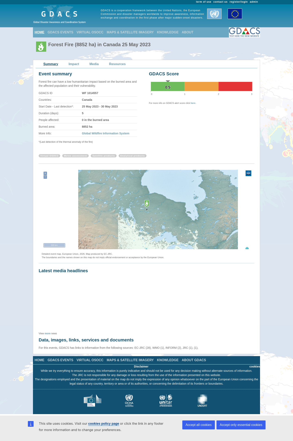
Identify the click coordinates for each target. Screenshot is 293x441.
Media (94, 64)
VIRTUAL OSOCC (90, 32)
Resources (117, 64)
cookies (254, 366)
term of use (203, 1)
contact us (220, 1)
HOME (39, 32)
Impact (74, 64)
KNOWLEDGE (168, 32)
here (193, 103)
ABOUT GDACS (194, 360)
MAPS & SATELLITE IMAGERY (130, 32)
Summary (50, 64)
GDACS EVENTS (60, 32)
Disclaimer (141, 366)
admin (254, 1)
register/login (239, 1)
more (47, 333)
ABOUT (187, 32)
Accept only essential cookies (241, 425)
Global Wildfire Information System (105, 133)
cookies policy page (103, 423)
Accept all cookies (199, 425)
